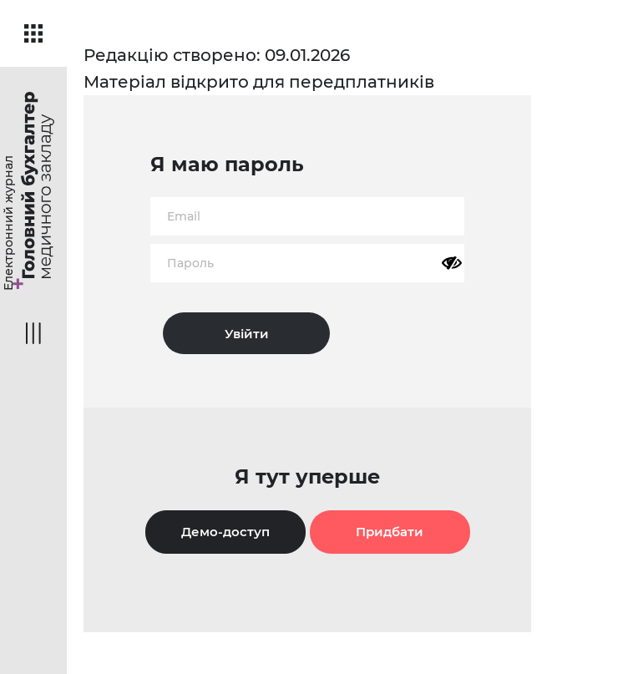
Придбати (389, 532)
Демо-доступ (225, 532)
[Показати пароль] (452, 263)
